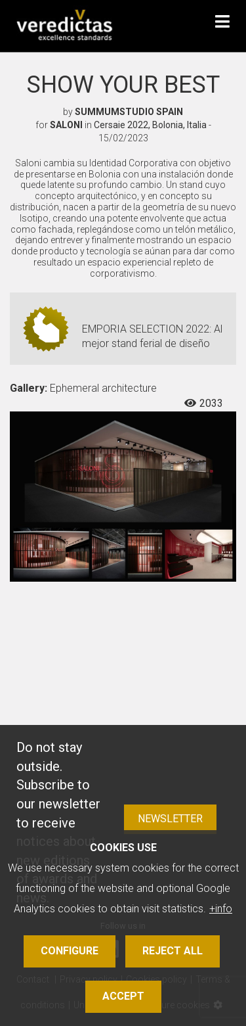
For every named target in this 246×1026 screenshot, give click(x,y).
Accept (123, 996)
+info (220, 908)
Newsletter (170, 818)
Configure (69, 950)
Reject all (172, 950)
